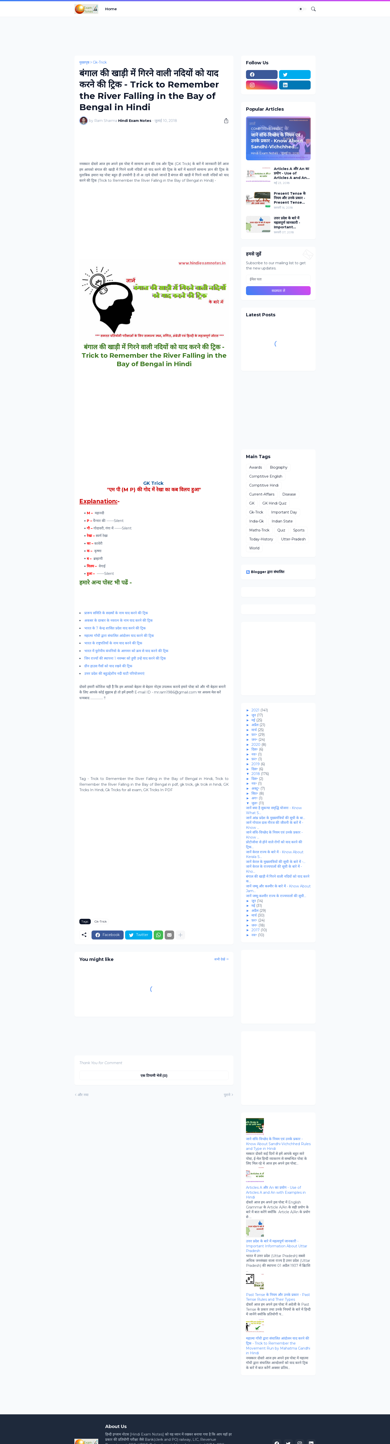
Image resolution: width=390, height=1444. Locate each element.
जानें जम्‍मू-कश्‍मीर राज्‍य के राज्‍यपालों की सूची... (276, 896)
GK (251, 503)
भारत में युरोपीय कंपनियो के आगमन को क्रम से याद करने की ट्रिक (126, 651)
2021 (255, 710)
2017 (255, 930)
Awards (255, 467)
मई (253, 720)
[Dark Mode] (302, 9)
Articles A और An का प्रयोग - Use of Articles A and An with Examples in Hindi (291, 173)
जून (253, 715)
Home (111, 8)
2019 (255, 764)
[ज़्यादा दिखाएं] (180, 935)
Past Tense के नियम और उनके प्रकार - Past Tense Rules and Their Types (278, 1297)
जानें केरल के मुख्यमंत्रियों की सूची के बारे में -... (275, 861)
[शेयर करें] (224, 120)
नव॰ (254, 754)
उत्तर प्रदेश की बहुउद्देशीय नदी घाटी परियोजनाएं (114, 673)
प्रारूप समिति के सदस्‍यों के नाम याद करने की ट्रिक (116, 613)
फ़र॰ (254, 734)
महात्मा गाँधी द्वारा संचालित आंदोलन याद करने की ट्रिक (119, 635)
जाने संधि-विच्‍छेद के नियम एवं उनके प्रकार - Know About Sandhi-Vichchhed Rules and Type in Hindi (278, 1144)
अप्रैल (254, 725)
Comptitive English (265, 476)
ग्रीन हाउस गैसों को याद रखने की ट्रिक (108, 666)
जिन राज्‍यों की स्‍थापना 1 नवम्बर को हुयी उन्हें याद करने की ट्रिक (125, 658)
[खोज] (311, 9)
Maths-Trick (259, 530)
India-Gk (256, 521)
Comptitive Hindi (264, 485)
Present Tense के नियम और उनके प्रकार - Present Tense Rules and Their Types (290, 198)
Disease (289, 494)
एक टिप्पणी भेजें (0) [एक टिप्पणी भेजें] (154, 1075)
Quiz (281, 530)
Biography (279, 467)
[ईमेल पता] (278, 279)
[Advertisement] (164, 35)
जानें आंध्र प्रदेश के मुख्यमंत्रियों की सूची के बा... (275, 818)
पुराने (227, 1095)
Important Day (284, 512)
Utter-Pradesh (293, 539)
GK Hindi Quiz (274, 503)
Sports (298, 530)
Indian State (282, 521)
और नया (83, 1095)
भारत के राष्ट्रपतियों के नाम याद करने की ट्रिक (113, 643)
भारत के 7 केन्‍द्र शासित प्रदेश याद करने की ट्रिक (115, 628)
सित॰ (254, 793)
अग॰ (254, 798)
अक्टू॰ (255, 788)
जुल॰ (254, 803)
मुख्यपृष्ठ (84, 62)
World (254, 548)
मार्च (254, 730)
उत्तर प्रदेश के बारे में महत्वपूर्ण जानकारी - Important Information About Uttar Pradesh (291, 223)
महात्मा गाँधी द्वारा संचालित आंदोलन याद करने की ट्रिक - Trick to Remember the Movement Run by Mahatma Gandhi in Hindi (278, 1345)
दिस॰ (254, 749)
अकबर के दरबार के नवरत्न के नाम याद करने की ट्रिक (118, 620)
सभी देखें (219, 959)
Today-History (261, 539)
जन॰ (254, 739)
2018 (255, 773)
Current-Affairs (261, 494)
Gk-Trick (100, 62)
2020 (255, 744)
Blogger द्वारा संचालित (265, 572)
